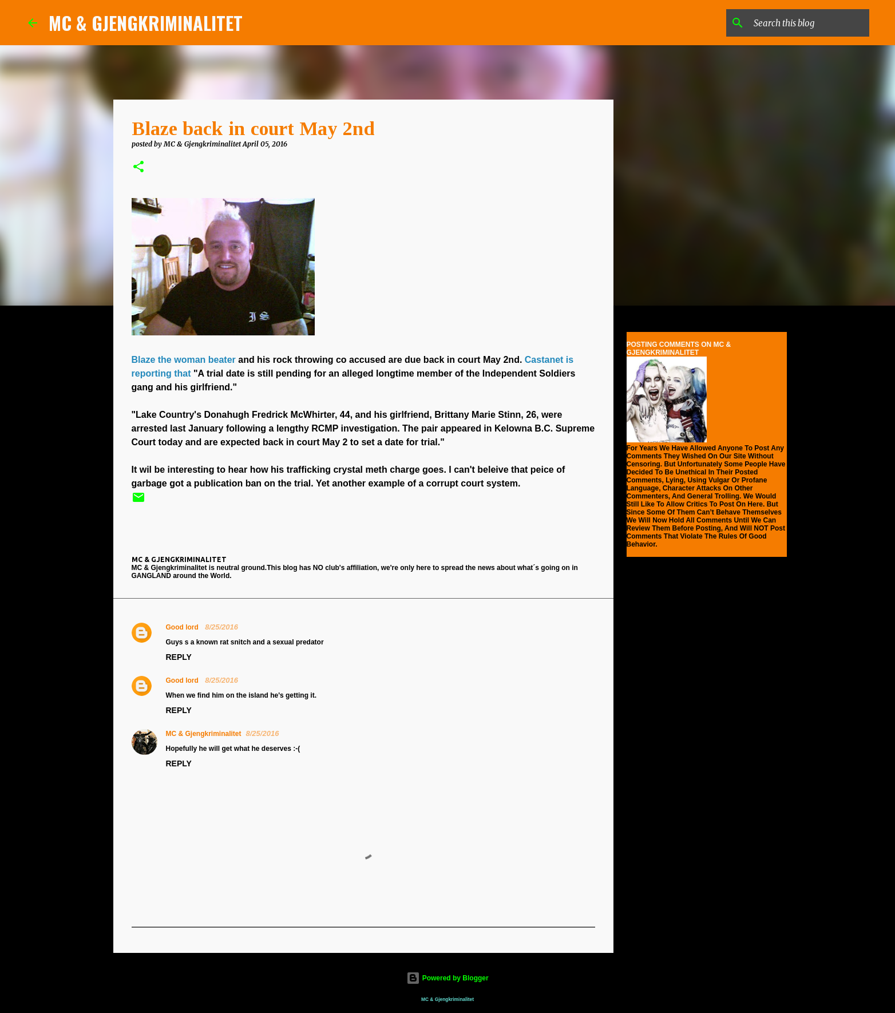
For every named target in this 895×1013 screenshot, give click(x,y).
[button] (138, 167)
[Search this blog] (809, 23)
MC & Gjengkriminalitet (203, 734)
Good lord (183, 627)
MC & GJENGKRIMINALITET (146, 22)
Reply (179, 657)
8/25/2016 (221, 627)
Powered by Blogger (447, 978)
